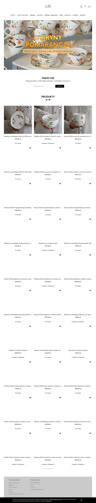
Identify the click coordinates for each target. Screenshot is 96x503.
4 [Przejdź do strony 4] (50, 468)
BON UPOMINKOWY (35, 483)
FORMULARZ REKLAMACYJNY (16, 494)
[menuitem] (13, 15)
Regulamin (11, 485)
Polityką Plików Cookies (56, 499)
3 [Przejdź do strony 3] (48, 468)
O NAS (31, 485)
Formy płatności (13, 487)
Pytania (10, 489)
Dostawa (11, 492)
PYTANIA (32, 487)
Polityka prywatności (14, 483)
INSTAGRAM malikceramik (37, 489)
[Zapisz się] (59, 86)
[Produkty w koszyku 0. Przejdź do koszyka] (89, 7)
